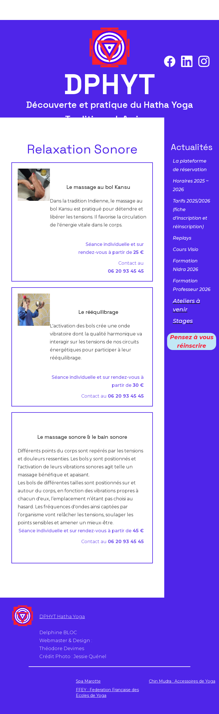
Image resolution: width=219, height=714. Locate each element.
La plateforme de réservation (190, 165)
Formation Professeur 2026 (191, 285)
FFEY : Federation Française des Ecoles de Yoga (107, 692)
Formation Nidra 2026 (185, 265)
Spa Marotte (88, 681)
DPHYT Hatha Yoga (62, 616)
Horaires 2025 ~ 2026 (190, 185)
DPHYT (110, 84)
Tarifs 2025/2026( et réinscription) (191, 213)
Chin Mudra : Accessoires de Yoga (182, 681)
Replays (182, 238)
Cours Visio (185, 249)
